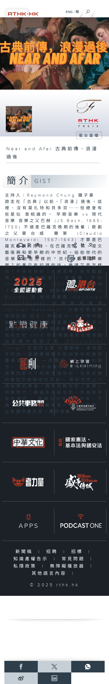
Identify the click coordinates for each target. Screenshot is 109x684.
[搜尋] (88, 10)
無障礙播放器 (68, 566)
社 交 (87, 245)
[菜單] (101, 10)
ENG (69, 12)
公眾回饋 (87, 258)
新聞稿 (25, 551)
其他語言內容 (50, 573)
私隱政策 (26, 566)
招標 (78, 551)
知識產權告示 (32, 559)
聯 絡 (33, 257)
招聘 (53, 551)
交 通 (33, 245)
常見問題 (74, 559)
